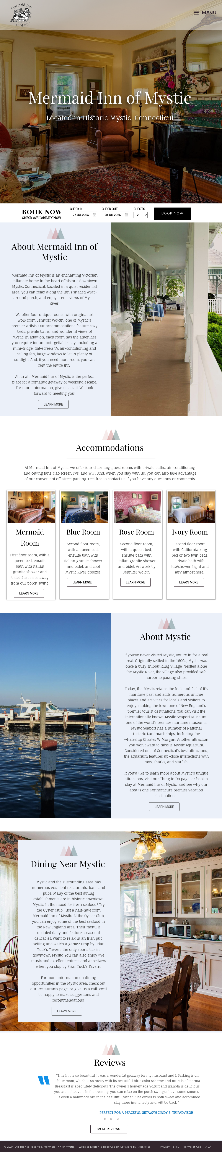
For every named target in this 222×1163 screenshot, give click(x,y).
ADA (208, 1157)
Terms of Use (192, 1157)
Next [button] (192, 1100)
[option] (111, 1095)
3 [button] (117, 1130)
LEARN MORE (53, 404)
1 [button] (104, 1130)
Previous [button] (29, 1100)
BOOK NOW (173, 213)
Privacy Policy (169, 1157)
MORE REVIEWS (109, 1140)
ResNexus (144, 1157)
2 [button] (111, 1130)
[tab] (104, 1130)
